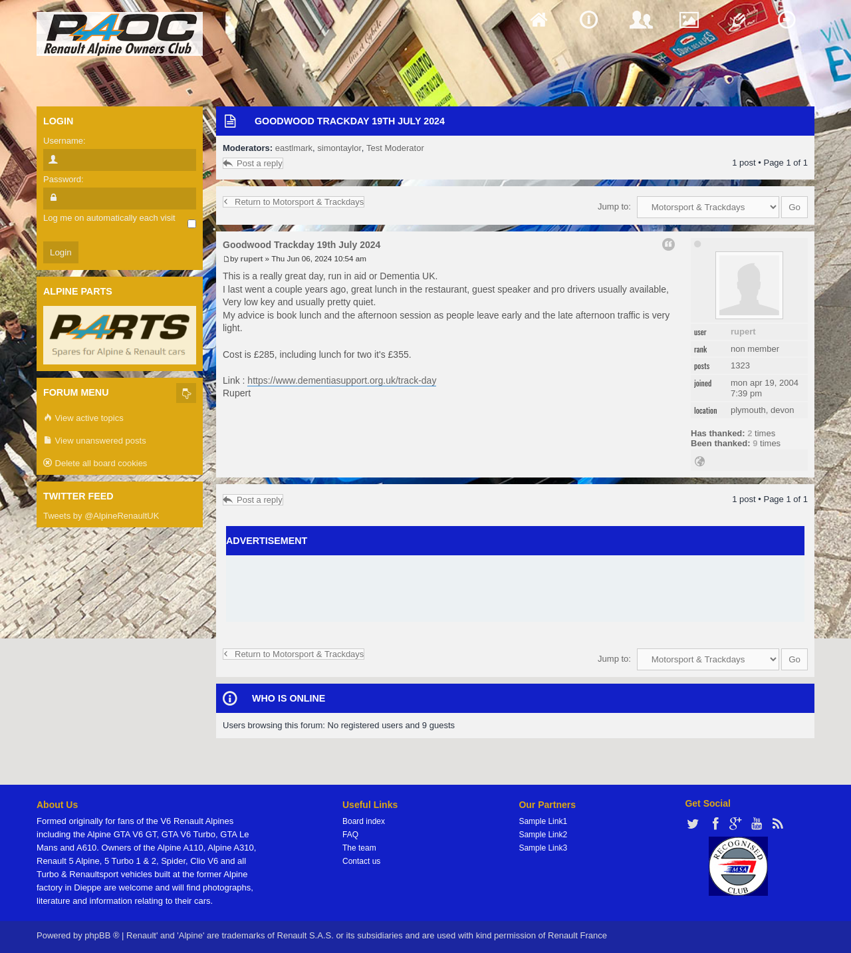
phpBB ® (101, 935)
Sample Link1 (543, 821)
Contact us (361, 861)
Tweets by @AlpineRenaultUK (101, 516)
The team (359, 848)
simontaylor (339, 148)
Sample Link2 (543, 834)
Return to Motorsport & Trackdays (293, 202)
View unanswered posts (94, 441)
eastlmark (293, 148)
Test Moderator (395, 148)
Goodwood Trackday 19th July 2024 (350, 121)
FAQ (350, 834)
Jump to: (614, 206)
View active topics (83, 418)
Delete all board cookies (95, 464)
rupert (743, 332)
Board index (363, 821)
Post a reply (253, 163)
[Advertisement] (515, 588)
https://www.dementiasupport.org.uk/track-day (341, 380)
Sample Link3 (543, 848)
